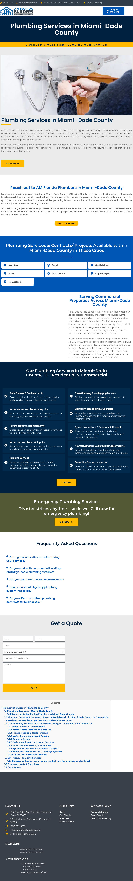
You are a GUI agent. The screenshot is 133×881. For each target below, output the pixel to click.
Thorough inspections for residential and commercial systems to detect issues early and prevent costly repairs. (99, 434)
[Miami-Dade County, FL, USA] (33, 323)
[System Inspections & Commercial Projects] (71, 431)
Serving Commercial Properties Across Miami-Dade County (38, 720)
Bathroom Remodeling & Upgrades (94, 408)
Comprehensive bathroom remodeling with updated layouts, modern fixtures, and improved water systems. (100, 416)
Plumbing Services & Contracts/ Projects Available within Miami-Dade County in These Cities (56, 717)
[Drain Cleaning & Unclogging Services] (71, 396)
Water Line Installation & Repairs (27, 442)
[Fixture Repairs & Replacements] (6, 428)
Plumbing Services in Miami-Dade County (25, 708)
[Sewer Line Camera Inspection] (71, 465)
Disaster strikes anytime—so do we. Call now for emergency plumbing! (48, 761)
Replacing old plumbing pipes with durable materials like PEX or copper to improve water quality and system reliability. (33, 465)
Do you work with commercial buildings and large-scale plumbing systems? (34, 570)
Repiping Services (19, 458)
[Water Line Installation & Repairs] (6, 445)
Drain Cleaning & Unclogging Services (95, 393)
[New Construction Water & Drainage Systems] (71, 448)
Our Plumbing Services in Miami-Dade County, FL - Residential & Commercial (48, 723)
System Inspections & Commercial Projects (98, 427)
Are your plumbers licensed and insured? (37, 579)
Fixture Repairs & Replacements (27, 425)
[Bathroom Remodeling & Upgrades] (71, 413)
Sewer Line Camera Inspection (91, 462)
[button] (34, 11)
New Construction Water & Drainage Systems (100, 446)
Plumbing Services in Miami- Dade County (29, 711)
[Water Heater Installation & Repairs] (6, 412)
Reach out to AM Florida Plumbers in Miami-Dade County (40, 714)
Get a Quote (12, 767)
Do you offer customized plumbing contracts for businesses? (30, 600)
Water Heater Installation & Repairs (29, 409)
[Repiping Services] (6, 462)
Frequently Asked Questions (21, 764)
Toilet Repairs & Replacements (26, 393)
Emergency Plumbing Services (22, 758)
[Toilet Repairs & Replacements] (6, 396)
